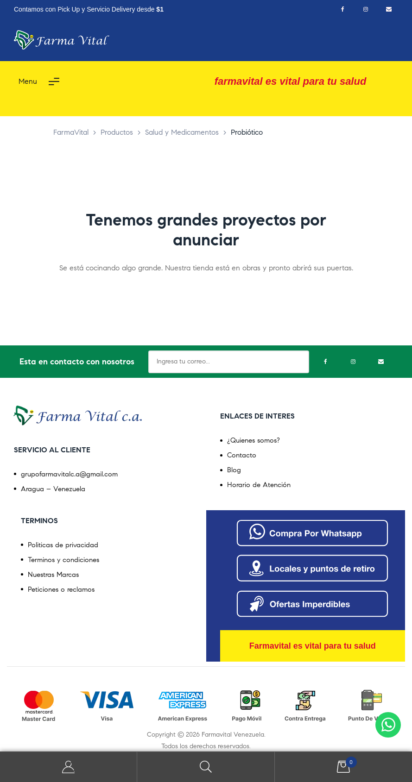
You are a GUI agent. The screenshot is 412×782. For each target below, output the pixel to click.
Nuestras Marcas (53, 574)
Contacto (241, 455)
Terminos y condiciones (63, 560)
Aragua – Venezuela (53, 489)
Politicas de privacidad (63, 545)
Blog (234, 470)
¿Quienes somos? (253, 440)
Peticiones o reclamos (61, 589)
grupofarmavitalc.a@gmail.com (69, 474)
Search (205, 767)
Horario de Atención (259, 485)
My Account (68, 767)
